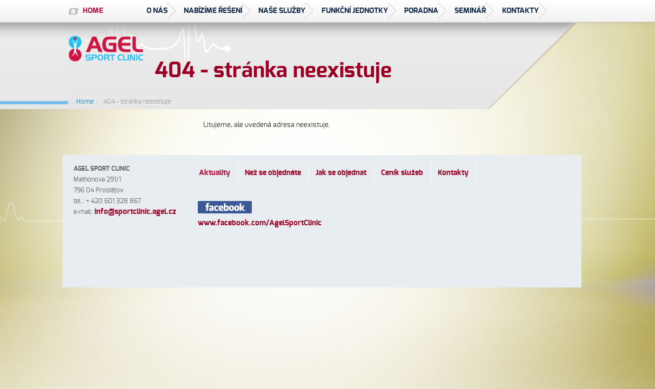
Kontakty (520, 11)
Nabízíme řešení (213, 11)
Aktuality (214, 173)
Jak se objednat (341, 173)
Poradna (421, 11)
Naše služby (281, 11)
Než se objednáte (273, 173)
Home (84, 101)
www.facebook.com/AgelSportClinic (260, 223)
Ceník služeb (402, 173)
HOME (93, 11)
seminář (470, 11)
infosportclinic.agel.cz (135, 212)
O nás (157, 11)
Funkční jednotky (355, 11)
